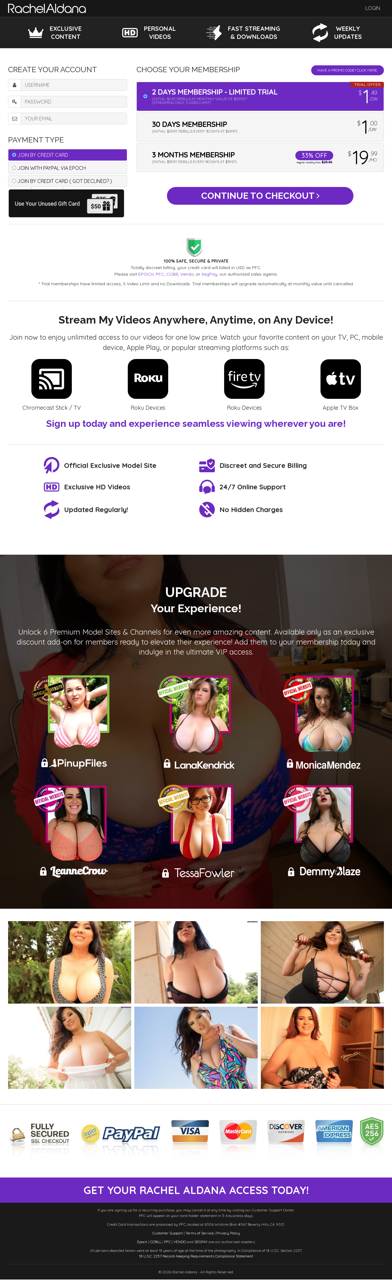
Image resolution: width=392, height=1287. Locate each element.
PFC (160, 274)
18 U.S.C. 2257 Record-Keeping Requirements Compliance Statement (196, 1263)
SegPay (209, 274)
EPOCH (146, 274)
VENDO (179, 1249)
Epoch (142, 1249)
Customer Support (167, 1240)
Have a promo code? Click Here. (347, 70)
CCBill (172, 274)
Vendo (187, 274)
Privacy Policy (228, 1240)
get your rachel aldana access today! (196, 1194)
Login (372, 8)
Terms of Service (200, 1240)
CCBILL (155, 1249)
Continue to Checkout (260, 198)
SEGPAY (201, 1249)
